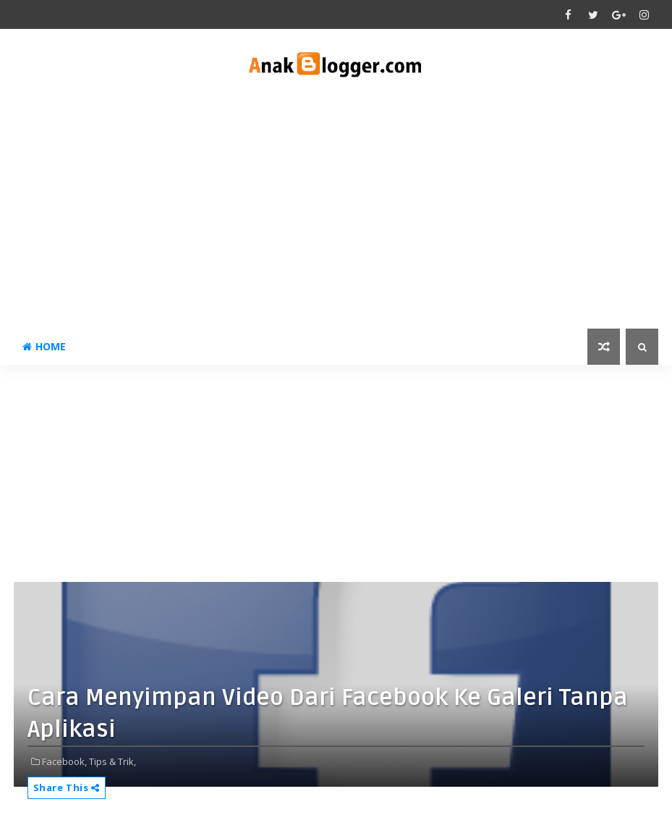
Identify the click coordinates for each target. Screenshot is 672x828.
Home (44, 346)
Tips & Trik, (112, 761)
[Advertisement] (336, 205)
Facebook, (64, 761)
